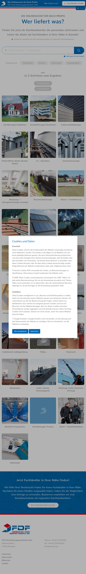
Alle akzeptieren (20, 331)
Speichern (34, 331)
